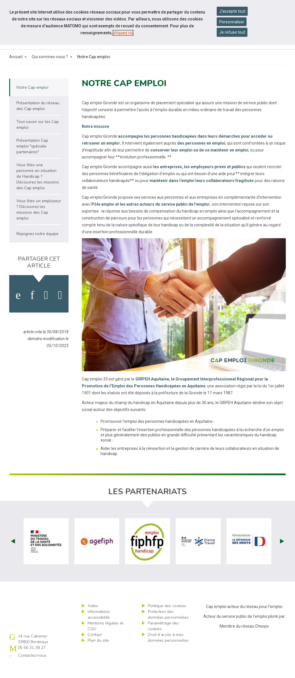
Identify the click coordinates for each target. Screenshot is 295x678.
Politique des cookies (167, 619)
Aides (93, 619)
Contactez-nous (32, 668)
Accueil (15, 70)
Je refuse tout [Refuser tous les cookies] (232, 32)
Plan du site (98, 653)
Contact (95, 648)
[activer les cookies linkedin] (32, 308)
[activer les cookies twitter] (46, 308)
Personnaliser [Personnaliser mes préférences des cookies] (231, 22)
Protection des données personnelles (168, 627)
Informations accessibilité (99, 627)
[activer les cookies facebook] (18, 308)
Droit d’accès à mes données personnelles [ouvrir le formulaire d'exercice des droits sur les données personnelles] (168, 650)
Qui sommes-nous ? (50, 70)
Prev (13, 554)
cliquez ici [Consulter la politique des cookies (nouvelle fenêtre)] (123, 33)
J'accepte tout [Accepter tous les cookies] (232, 11)
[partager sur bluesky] (60, 308)
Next (282, 554)
